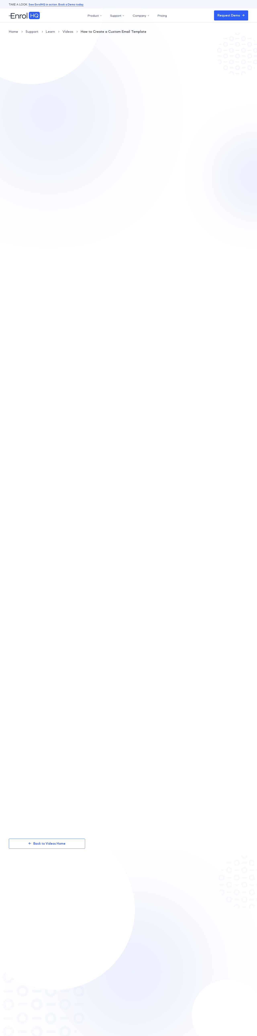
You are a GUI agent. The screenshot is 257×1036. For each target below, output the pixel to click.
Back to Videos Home (47, 843)
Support (117, 15)
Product (95, 15)
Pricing (162, 15)
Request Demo (231, 15)
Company (141, 15)
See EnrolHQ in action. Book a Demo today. (56, 4)
